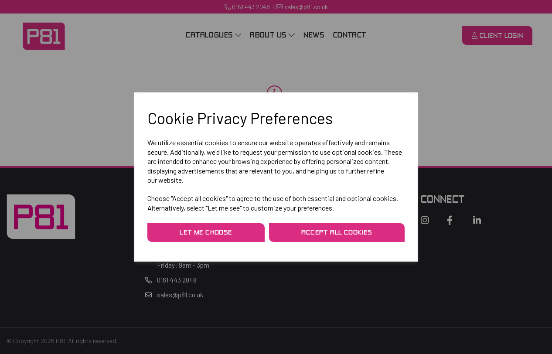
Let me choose (206, 232)
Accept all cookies (336, 232)
